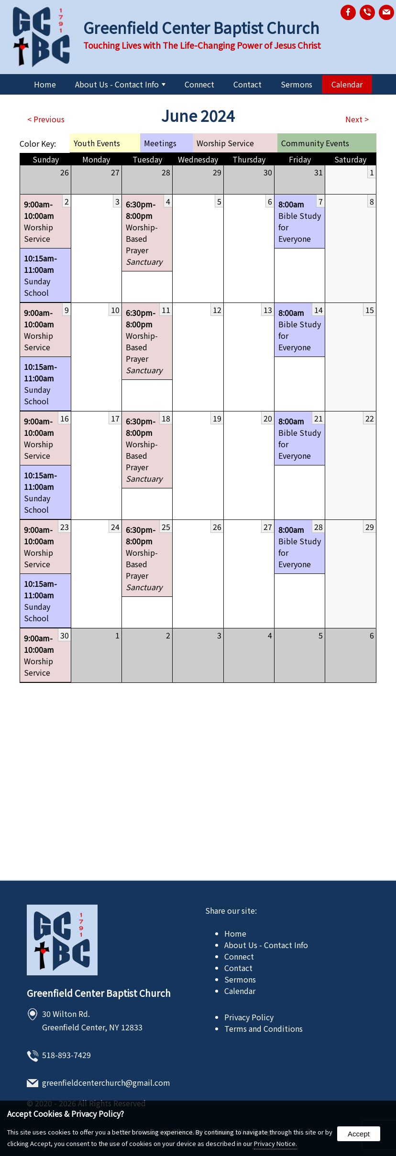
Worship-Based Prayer (147, 232)
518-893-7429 (66, 1054)
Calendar (347, 84)
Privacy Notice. (275, 1143)
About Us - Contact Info (120, 84)
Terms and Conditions (263, 1028)
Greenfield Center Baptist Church (99, 993)
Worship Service (45, 221)
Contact (247, 84)
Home (45, 84)
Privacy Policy (249, 1017)
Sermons (296, 84)
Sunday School (45, 275)
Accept (359, 1134)
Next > (357, 119)
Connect (199, 84)
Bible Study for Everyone (299, 221)
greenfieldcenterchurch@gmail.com (106, 1082)
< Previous (46, 119)
